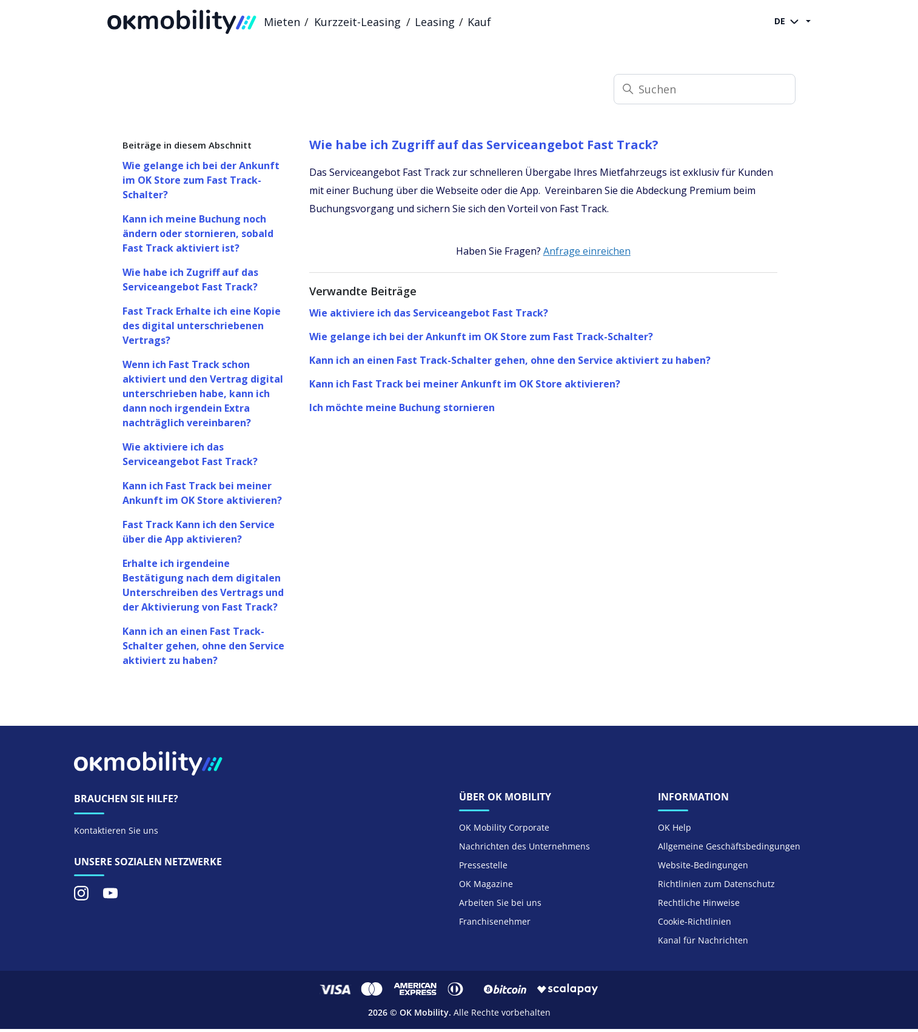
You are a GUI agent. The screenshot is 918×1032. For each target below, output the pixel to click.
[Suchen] (705, 89)
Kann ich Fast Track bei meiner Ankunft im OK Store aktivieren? (202, 493)
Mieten (282, 22)
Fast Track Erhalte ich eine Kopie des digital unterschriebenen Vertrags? (201, 325)
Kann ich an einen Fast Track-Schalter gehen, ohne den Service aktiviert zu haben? (203, 646)
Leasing (435, 22)
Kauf (479, 22)
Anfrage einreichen (587, 251)
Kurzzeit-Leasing (357, 22)
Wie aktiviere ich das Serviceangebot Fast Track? (190, 454)
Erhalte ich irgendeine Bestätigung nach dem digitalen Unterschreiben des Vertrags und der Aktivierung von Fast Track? (203, 585)
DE (788, 21)
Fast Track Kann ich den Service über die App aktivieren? (198, 532)
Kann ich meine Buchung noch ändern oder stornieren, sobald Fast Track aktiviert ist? (197, 233)
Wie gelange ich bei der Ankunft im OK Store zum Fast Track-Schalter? (201, 180)
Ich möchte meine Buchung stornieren (402, 407)
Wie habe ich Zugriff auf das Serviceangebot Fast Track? (190, 279)
